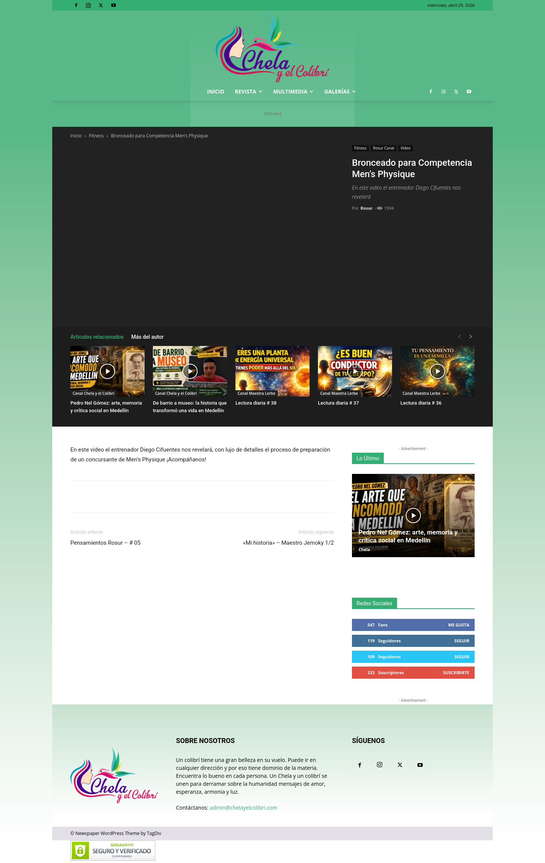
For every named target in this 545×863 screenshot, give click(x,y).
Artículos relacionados (97, 337)
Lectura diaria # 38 (256, 403)
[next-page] (471, 336)
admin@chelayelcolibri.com (243, 807)
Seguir (462, 640)
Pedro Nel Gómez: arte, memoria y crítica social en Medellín (408, 536)
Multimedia (293, 91)
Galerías (340, 91)
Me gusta (458, 625)
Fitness (96, 135)
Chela (364, 549)
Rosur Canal (383, 148)
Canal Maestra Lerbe (257, 393)
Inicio (215, 91)
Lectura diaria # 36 (421, 403)
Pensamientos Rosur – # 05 (105, 542)
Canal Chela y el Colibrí (93, 393)
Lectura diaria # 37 (338, 403)
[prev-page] (459, 336)
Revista (248, 91)
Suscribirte (456, 672)
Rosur (367, 208)
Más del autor (147, 337)
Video (405, 148)
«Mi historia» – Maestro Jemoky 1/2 (288, 542)
